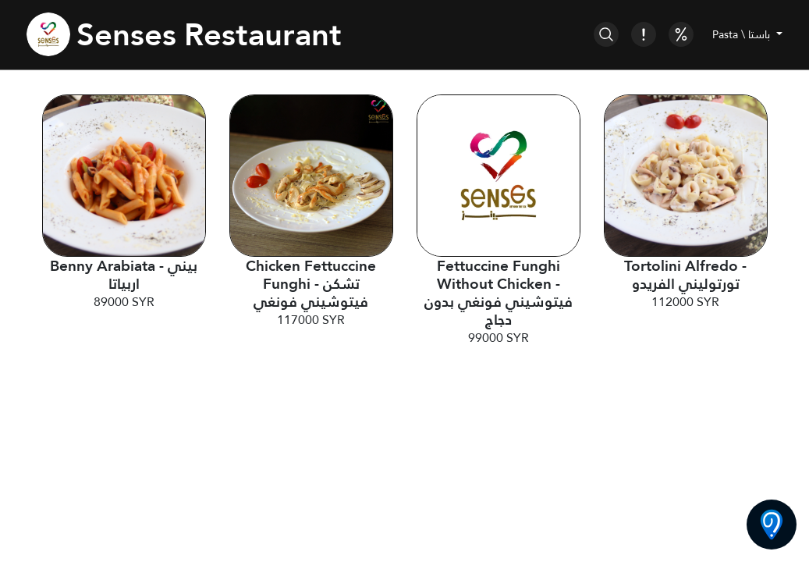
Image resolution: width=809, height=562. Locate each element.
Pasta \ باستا (742, 34)
